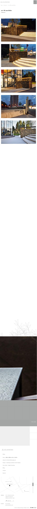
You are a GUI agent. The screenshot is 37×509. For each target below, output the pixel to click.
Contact (4, 470)
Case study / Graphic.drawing (9, 465)
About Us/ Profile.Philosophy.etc (9, 460)
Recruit (4, 473)
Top (1, 5)
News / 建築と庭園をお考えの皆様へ (10, 457)
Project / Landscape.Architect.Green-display (11, 462)
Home (5, 454)
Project (5, 5)
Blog (4, 467)
